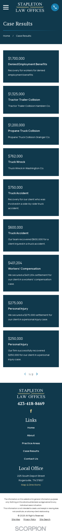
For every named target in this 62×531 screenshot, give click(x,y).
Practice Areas (31, 443)
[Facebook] (31, 411)
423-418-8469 (31, 403)
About (31, 435)
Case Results (31, 451)
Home (31, 427)
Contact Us (31, 458)
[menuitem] (16, 519)
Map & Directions (31, 484)
